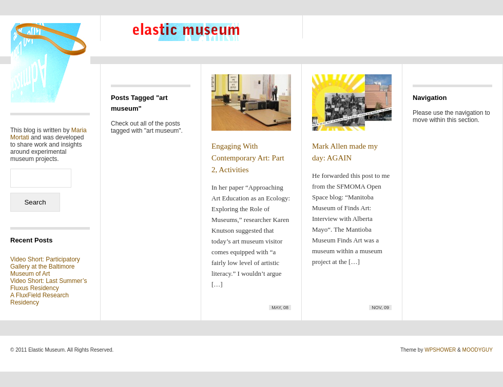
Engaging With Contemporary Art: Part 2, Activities (247, 158)
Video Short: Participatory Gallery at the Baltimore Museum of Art (45, 266)
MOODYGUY (477, 350)
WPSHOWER (440, 350)
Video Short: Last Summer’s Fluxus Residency (48, 284)
